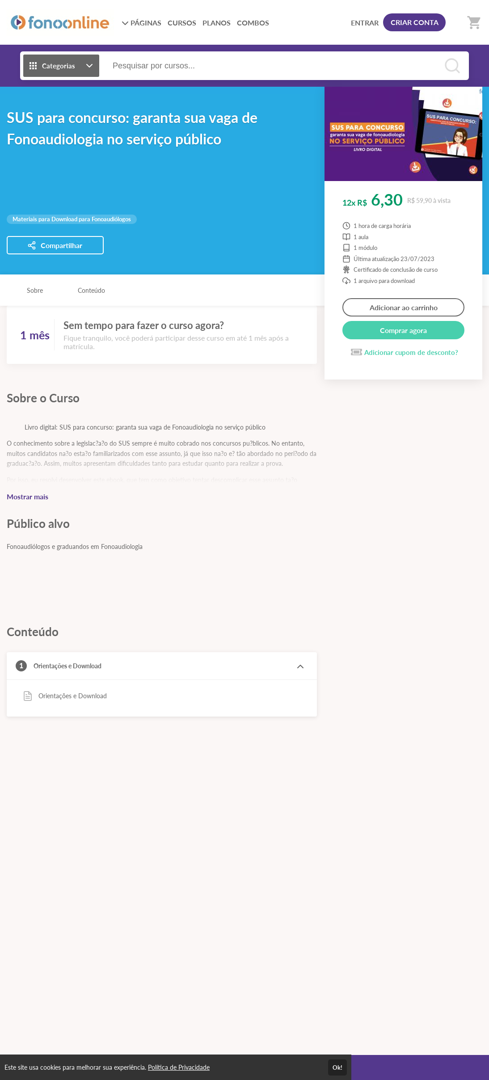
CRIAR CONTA (414, 22)
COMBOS (253, 22)
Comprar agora (403, 330)
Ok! (337, 1067)
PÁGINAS (141, 22)
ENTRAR (365, 22)
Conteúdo (91, 290)
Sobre (35, 290)
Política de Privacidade (179, 1067)
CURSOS (182, 22)
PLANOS (216, 22)
